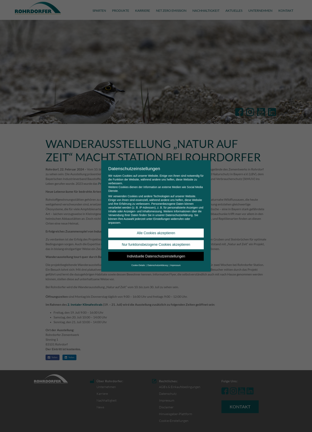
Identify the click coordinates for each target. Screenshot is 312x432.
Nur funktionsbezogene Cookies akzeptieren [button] (156, 241)
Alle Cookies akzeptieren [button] (156, 230)
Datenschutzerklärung (179, 212)
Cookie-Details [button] (138, 262)
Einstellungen (161, 215)
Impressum (175, 262)
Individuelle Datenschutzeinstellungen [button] (156, 253)
